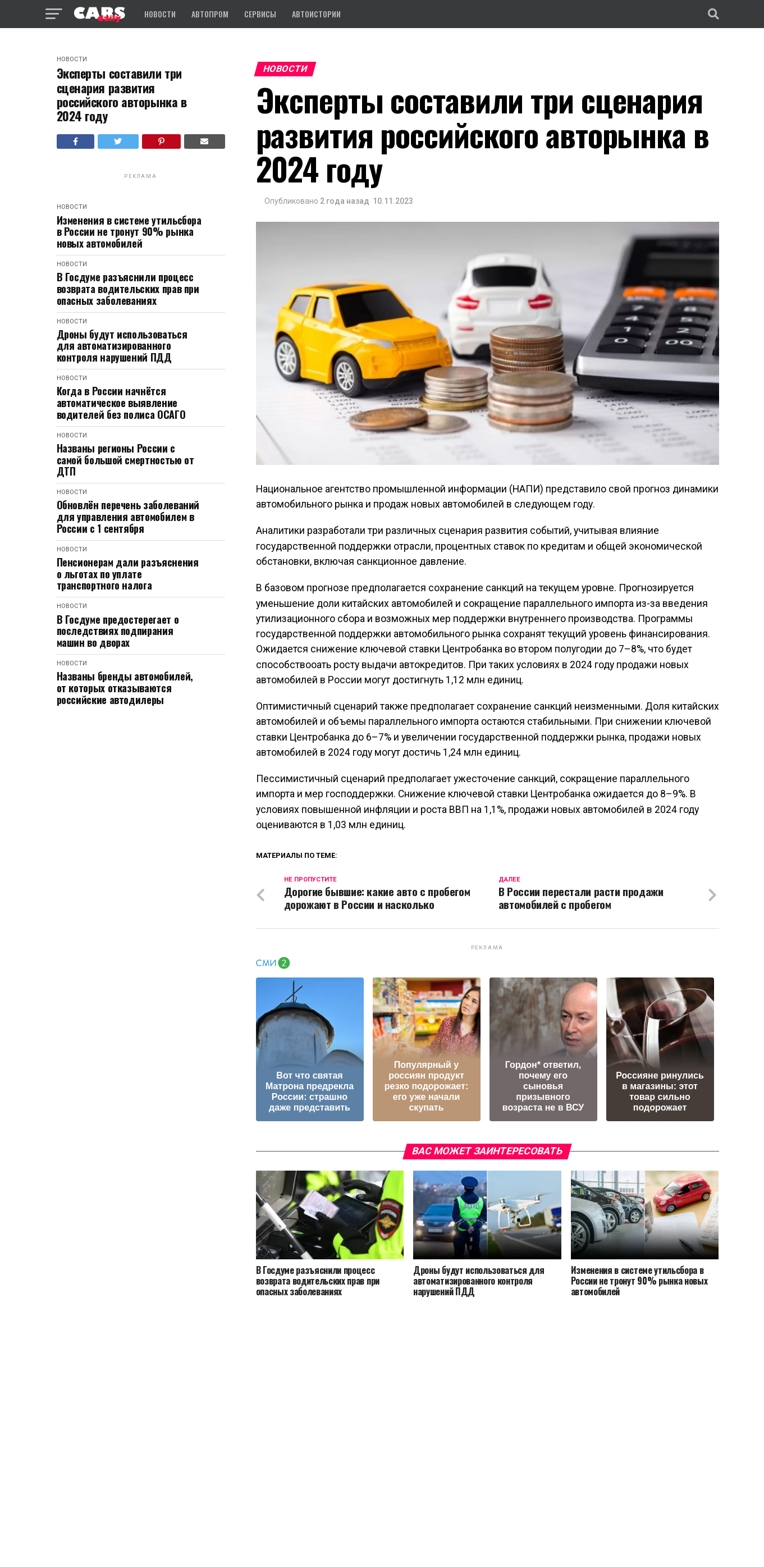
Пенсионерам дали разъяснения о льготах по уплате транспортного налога (128, 573)
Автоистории (316, 14)
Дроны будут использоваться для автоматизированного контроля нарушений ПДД (122, 345)
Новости (160, 14)
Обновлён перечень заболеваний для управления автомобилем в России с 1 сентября (128, 516)
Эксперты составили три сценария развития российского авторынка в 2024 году (122, 94)
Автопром (209, 14)
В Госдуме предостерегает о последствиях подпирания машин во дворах (118, 631)
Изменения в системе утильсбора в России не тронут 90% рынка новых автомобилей (129, 231)
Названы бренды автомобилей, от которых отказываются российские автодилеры (125, 687)
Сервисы (260, 14)
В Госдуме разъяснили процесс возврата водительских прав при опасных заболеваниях (128, 288)
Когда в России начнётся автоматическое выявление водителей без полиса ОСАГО (121, 402)
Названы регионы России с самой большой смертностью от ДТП (125, 459)
